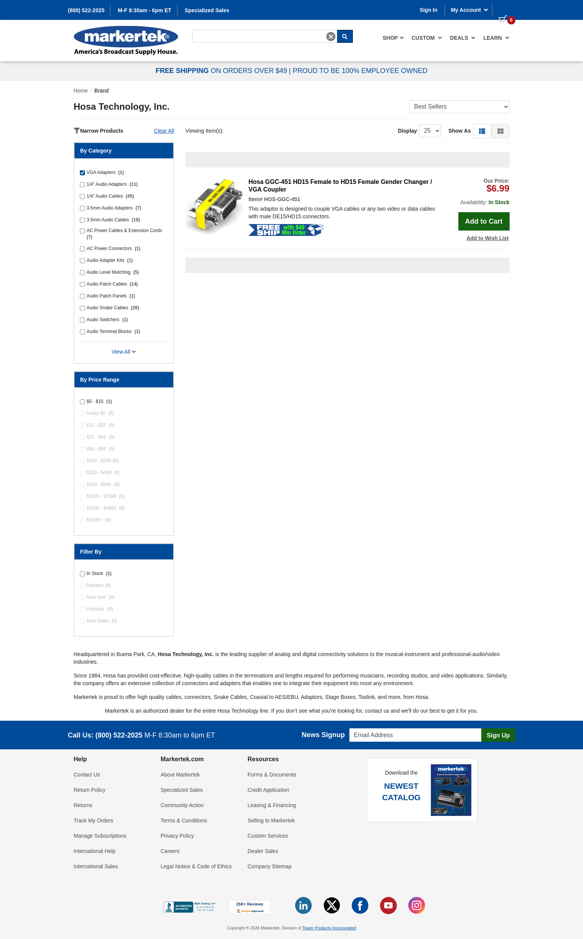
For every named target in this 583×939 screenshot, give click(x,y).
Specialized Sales (207, 10)
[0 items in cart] (503, 9)
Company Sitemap (270, 866)
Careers (170, 851)
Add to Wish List (487, 238)
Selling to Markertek (271, 820)
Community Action (182, 805)
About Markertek (180, 775)
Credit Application (268, 790)
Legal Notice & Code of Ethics (196, 866)
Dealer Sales (263, 851)
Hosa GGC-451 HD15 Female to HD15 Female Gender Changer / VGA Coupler (340, 186)
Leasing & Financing (272, 805)
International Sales (96, 866)
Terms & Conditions (184, 820)
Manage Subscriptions (100, 836)
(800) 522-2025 (86, 10)
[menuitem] (393, 37)
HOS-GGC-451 (282, 199)
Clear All (164, 131)
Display (407, 131)
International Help (95, 851)
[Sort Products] (459, 106)
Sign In (429, 10)
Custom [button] (427, 38)
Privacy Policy (177, 836)
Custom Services (268, 836)
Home (81, 91)
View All (124, 352)
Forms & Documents (272, 775)
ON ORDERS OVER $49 (222, 71)
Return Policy (90, 790)
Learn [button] (496, 38)
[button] (482, 130)
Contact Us (87, 775)
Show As (459, 131)
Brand (101, 91)
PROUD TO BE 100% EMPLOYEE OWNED (360, 71)
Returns (83, 805)
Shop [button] (393, 38)
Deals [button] (463, 38)
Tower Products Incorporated (329, 928)
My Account (469, 10)
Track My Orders (94, 820)
